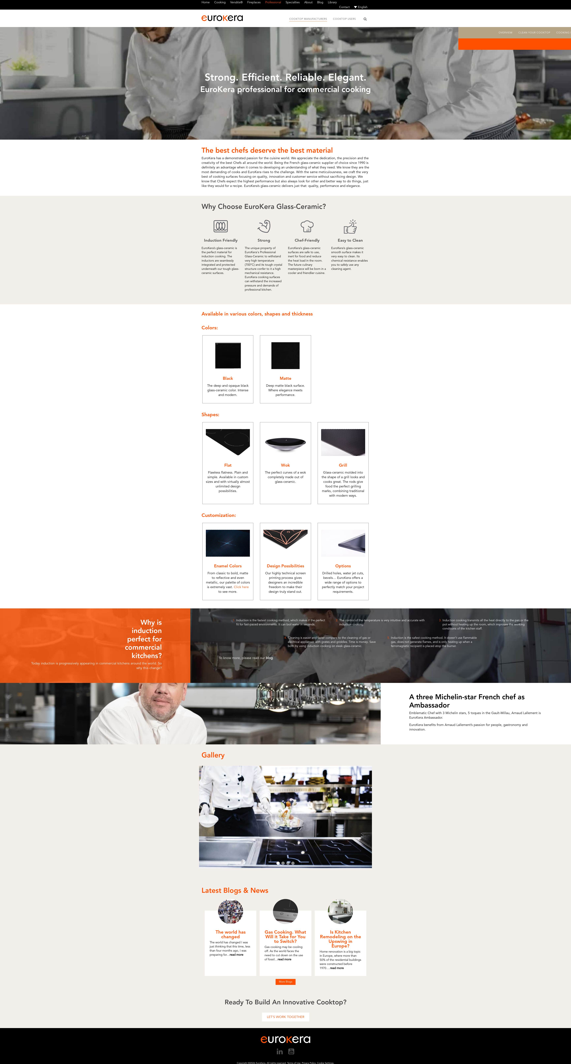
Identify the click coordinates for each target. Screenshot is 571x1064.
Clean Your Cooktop (534, 32)
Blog (320, 2)
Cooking (220, 2)
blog (269, 658)
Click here (241, 587)
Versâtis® (236, 2)
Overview (505, 32)
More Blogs (285, 981)
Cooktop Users (344, 18)
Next (381, 817)
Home (206, 2)
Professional (273, 2)
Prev (189, 817)
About (308, 2)
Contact (344, 7)
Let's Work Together (285, 1017)
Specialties (293, 2)
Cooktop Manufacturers (308, 18)
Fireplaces (254, 2)
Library (332, 2)
